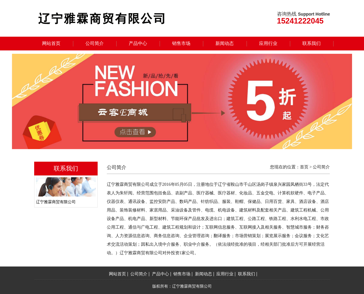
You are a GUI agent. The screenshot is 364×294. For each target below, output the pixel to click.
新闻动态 (224, 43)
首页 (304, 167)
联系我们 (311, 43)
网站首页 (51, 43)
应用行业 (268, 43)
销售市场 (181, 43)
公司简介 (94, 43)
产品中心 (138, 43)
